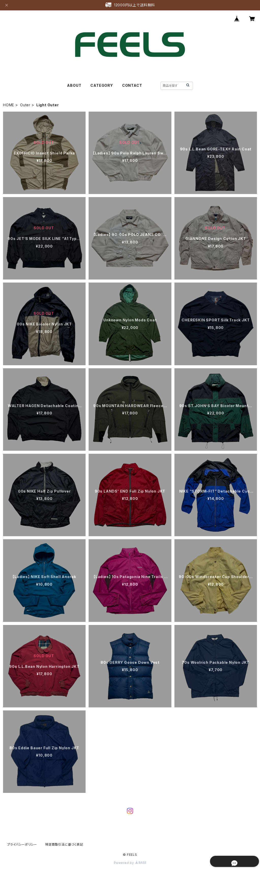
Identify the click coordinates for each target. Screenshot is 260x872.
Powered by (130, 863)
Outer (25, 105)
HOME (8, 105)
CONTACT (132, 85)
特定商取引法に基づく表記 (64, 844)
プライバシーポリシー (22, 844)
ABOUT (74, 85)
